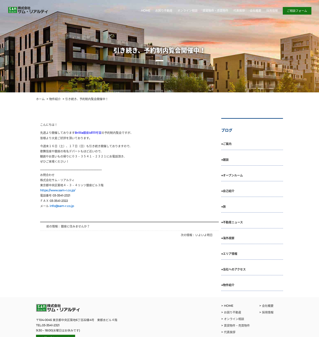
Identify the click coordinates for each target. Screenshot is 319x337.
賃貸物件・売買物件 (215, 11)
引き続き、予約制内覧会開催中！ (86, 99)
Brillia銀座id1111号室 (88, 133)
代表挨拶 (238, 11)
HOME (145, 11)
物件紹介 (55, 99)
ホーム (40, 99)
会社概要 (255, 11)
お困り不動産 (163, 11)
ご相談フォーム (296, 11)
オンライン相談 (187, 11)
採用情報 (271, 11)
